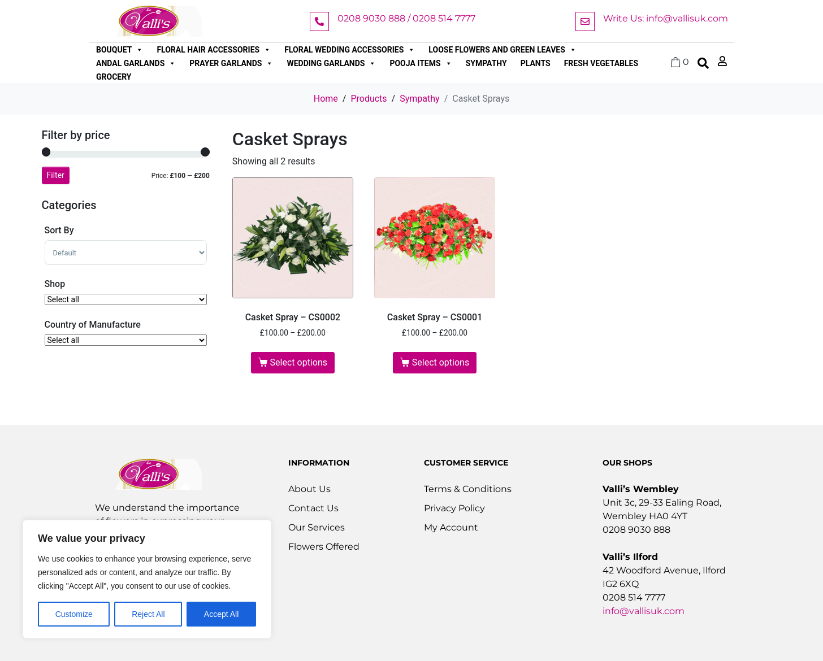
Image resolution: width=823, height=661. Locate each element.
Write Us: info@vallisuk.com (665, 18)
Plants (536, 63)
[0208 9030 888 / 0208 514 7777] (319, 21)
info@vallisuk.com (644, 611)
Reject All (148, 614)
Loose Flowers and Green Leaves (502, 49)
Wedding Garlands (331, 63)
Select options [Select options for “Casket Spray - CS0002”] (298, 362)
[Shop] (126, 299)
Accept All (221, 614)
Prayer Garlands (231, 63)
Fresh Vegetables (601, 63)
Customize (74, 614)
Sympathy (486, 63)
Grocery (114, 76)
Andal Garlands (136, 63)
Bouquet (119, 49)
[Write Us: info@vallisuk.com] (585, 21)
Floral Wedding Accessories (349, 49)
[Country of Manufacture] (126, 340)
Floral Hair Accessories (214, 49)
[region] (147, 579)
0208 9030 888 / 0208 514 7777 (406, 18)
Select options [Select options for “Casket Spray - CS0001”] (440, 362)
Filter (55, 175)
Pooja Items (420, 63)
